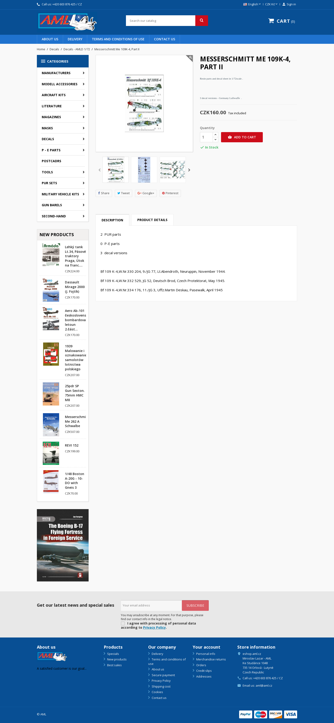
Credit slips (204, 671)
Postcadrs (51, 161)
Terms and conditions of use (118, 39)
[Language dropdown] (252, 4)
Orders (201, 665)
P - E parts (51, 150)
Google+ (146, 193)
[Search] (167, 20)
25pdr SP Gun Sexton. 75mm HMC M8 (75, 393)
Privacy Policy (154, 627)
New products (116, 659)
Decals (48, 139)
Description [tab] (112, 220)
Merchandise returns (211, 659)
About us (50, 39)
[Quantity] (206, 137)
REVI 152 (71, 445)
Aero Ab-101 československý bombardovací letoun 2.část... (77, 319)
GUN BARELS (52, 205)
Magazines (51, 117)
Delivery (75, 39)
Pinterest (170, 193)
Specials (112, 654)
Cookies (157, 692)
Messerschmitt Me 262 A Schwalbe (77, 421)
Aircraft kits (54, 95)
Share (103, 193)
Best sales (114, 665)
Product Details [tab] (152, 220)
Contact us (164, 39)
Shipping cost (160, 686)
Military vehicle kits (60, 194)
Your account (206, 647)
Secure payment (163, 675)
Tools (47, 172)
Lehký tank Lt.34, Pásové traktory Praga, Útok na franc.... (75, 256)
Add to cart (242, 137)
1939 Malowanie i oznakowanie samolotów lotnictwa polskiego (76, 357)
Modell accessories (59, 84)
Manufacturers (56, 73)
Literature (52, 106)
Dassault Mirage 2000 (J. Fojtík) (75, 287)
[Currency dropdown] (271, 4)
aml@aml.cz (264, 685)
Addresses (204, 676)
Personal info (205, 654)
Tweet (123, 193)
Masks (47, 128)
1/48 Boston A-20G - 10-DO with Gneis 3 (74, 481)
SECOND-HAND (54, 216)
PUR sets (49, 183)
